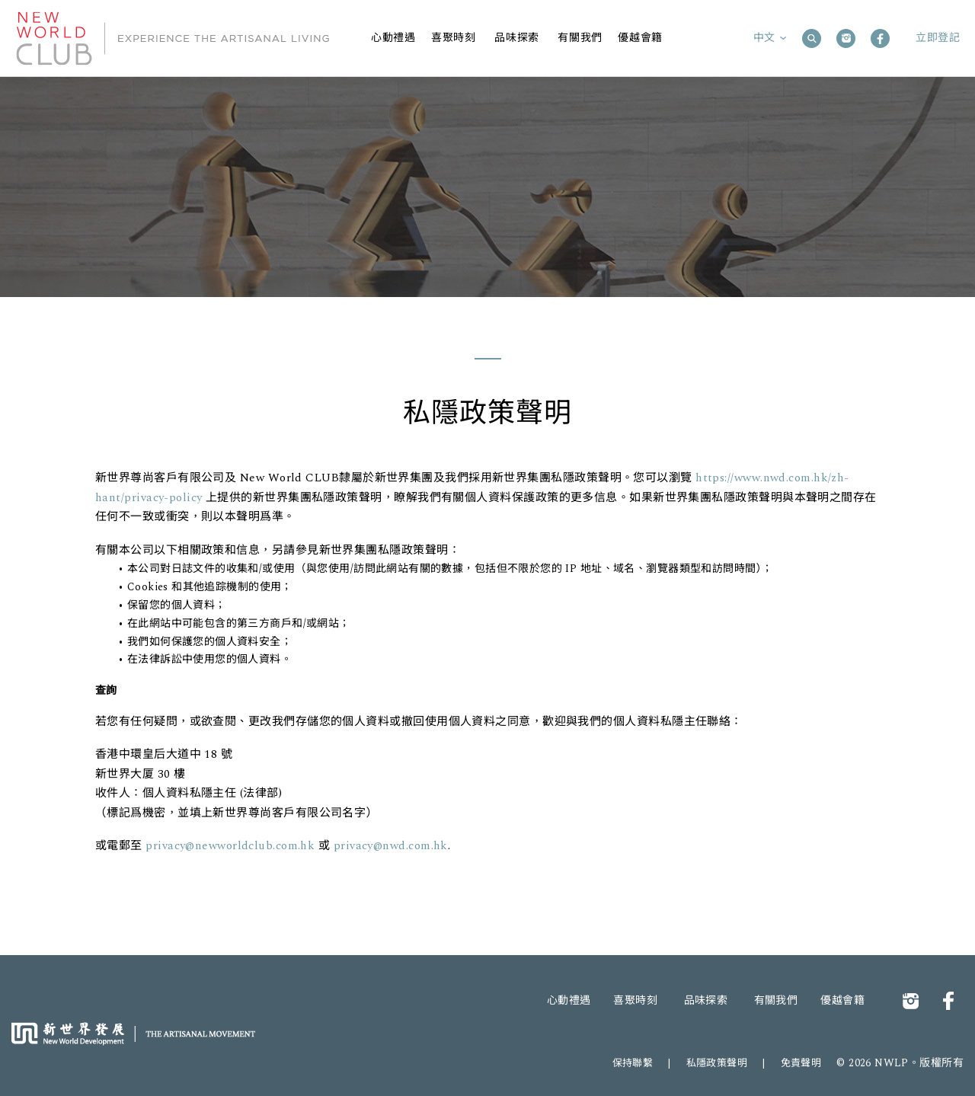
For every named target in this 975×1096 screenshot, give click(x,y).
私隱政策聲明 (717, 1063)
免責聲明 (801, 1063)
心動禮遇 (569, 1001)
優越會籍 (842, 1001)
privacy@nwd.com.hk (391, 846)
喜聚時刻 (635, 1001)
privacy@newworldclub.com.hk (231, 846)
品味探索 (706, 1001)
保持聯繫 (633, 1063)
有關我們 (776, 1001)
